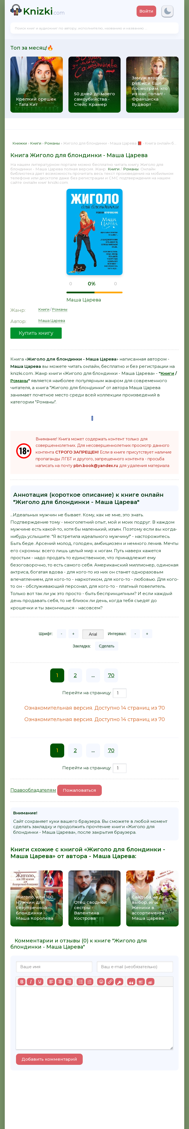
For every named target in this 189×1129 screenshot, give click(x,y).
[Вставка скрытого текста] (150, 982)
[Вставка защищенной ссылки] (119, 982)
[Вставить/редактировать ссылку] (110, 982)
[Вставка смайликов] (101, 982)
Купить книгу (36, 333)
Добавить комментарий (49, 1059)
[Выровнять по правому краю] (69, 982)
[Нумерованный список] (89, 982)
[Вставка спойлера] (141, 982)
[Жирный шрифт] (22, 982)
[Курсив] (30, 982)
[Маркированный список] (80, 982)
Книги (113, 169)
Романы (131, 169)
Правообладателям (33, 790)
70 (111, 675)
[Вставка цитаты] (131, 982)
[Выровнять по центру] (60, 982)
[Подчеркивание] (39, 982)
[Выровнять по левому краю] (51, 982)
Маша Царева (83, 300)
